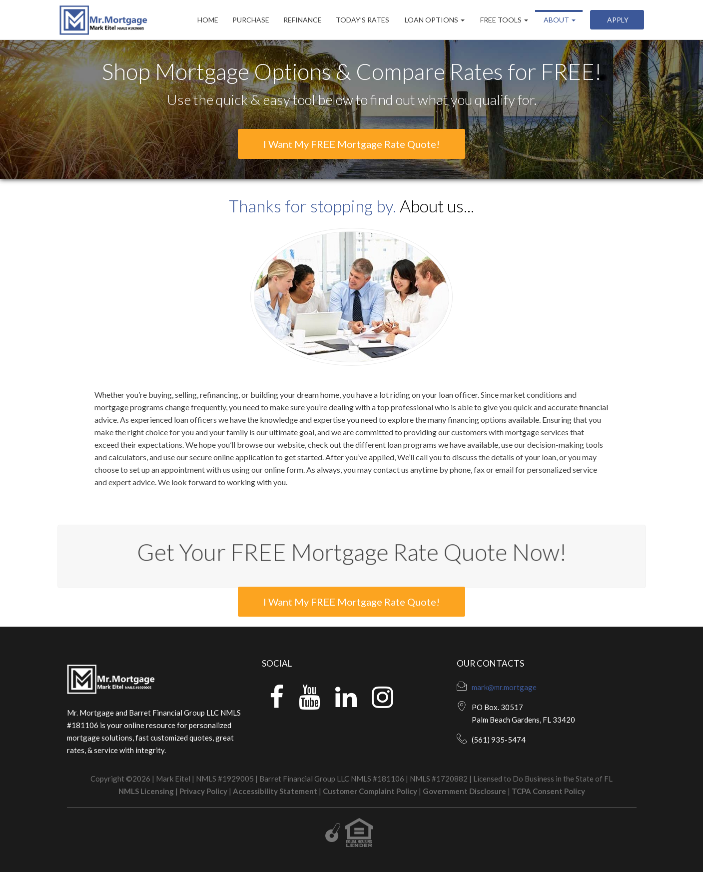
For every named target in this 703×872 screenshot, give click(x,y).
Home (207, 19)
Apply (617, 19)
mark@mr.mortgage (504, 687)
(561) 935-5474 (499, 739)
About (559, 19)
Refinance (302, 19)
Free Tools (503, 19)
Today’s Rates (362, 19)
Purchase (250, 19)
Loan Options (434, 19)
